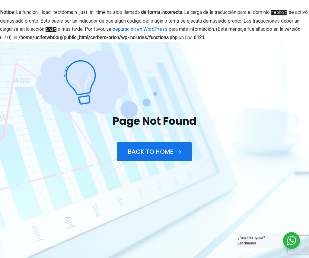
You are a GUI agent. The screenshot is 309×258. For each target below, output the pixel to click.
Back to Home (154, 151)
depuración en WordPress (140, 29)
